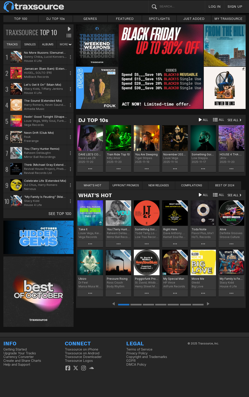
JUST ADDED (193, 19)
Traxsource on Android (82, 353)
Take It (83, 229)
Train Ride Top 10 (118, 154)
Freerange (31, 141)
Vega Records (34, 125)
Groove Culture (230, 237)
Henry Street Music (146, 286)
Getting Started (15, 349)
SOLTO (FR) (44, 72)
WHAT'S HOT (95, 195)
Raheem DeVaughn (37, 153)
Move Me (198, 278)
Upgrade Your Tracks (19, 353)
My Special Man (173, 278)
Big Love (197, 286)
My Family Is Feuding (231, 278)
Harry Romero (33, 104)
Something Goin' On (203, 154)
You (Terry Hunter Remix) (41, 148)
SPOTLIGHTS (159, 19)
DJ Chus (30, 185)
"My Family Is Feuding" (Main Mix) (48, 196)
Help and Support (16, 364)
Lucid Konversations (58, 56)
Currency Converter (18, 357)
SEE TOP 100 (59, 213)
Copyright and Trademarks (146, 357)
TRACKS (12, 44)
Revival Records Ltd (38, 173)
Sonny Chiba (33, 56)
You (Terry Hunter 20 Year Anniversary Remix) (118, 229)
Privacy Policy (137, 353)
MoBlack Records (36, 76)
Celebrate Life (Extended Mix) (45, 180)
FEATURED (125, 19)
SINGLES (30, 44)
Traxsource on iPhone (81, 349)
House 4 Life (33, 60)
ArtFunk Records (174, 286)
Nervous (30, 189)
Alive (223, 229)
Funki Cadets (66, 120)
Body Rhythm (115, 286)
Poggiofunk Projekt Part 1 (146, 278)
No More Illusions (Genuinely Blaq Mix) (51, 52)
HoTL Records (201, 237)
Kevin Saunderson (58, 104)
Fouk (27, 136)
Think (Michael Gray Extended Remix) (50, 164)
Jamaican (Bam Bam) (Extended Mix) (50, 68)
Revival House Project (39, 169)
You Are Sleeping (146, 154)
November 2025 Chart (175, 154)
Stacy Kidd (31, 88)
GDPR (131, 361)
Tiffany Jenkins (52, 88)
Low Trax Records (146, 237)
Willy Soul (48, 120)
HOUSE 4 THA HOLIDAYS (231, 154)
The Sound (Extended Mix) (43, 100)
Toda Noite (199, 229)
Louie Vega (32, 120)
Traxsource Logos (79, 361)
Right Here (170, 229)
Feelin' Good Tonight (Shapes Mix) (48, 116)
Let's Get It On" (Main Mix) (42, 84)
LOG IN (215, 6)
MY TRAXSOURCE (228, 19)
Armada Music (34, 109)
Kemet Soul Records (175, 237)
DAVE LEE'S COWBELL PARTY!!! (90, 154)
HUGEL (29, 72)
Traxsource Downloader (83, 357)
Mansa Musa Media (90, 286)
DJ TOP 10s (55, 19)
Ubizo (82, 278)
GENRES (90, 19)
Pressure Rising (117, 278)
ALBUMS (48, 44)
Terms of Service (139, 349)
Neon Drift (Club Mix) (39, 132)
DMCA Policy (136, 364)
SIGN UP (235, 6)
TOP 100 (20, 19)
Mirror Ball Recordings (40, 157)
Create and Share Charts (22, 361)
